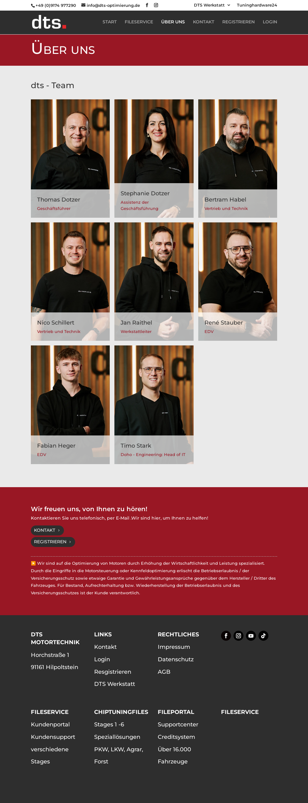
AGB (164, 671)
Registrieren (50, 541)
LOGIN (270, 22)
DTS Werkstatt (209, 5)
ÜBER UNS (173, 22)
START (110, 22)
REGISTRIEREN (238, 22)
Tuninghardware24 (257, 5)
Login (102, 659)
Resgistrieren (112, 671)
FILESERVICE (139, 22)
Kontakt (44, 530)
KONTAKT (203, 22)
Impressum (174, 647)
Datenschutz (176, 659)
